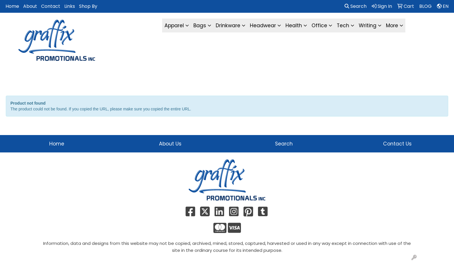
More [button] (392, 25)
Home (12, 6)
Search (356, 6)
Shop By (88, 6)
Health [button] (293, 25)
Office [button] (319, 25)
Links (69, 6)
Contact (50, 6)
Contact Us (397, 143)
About (30, 6)
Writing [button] (367, 25)
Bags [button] (199, 25)
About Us (170, 143)
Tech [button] (343, 25)
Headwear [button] (263, 25)
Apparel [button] (174, 25)
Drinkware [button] (228, 25)
